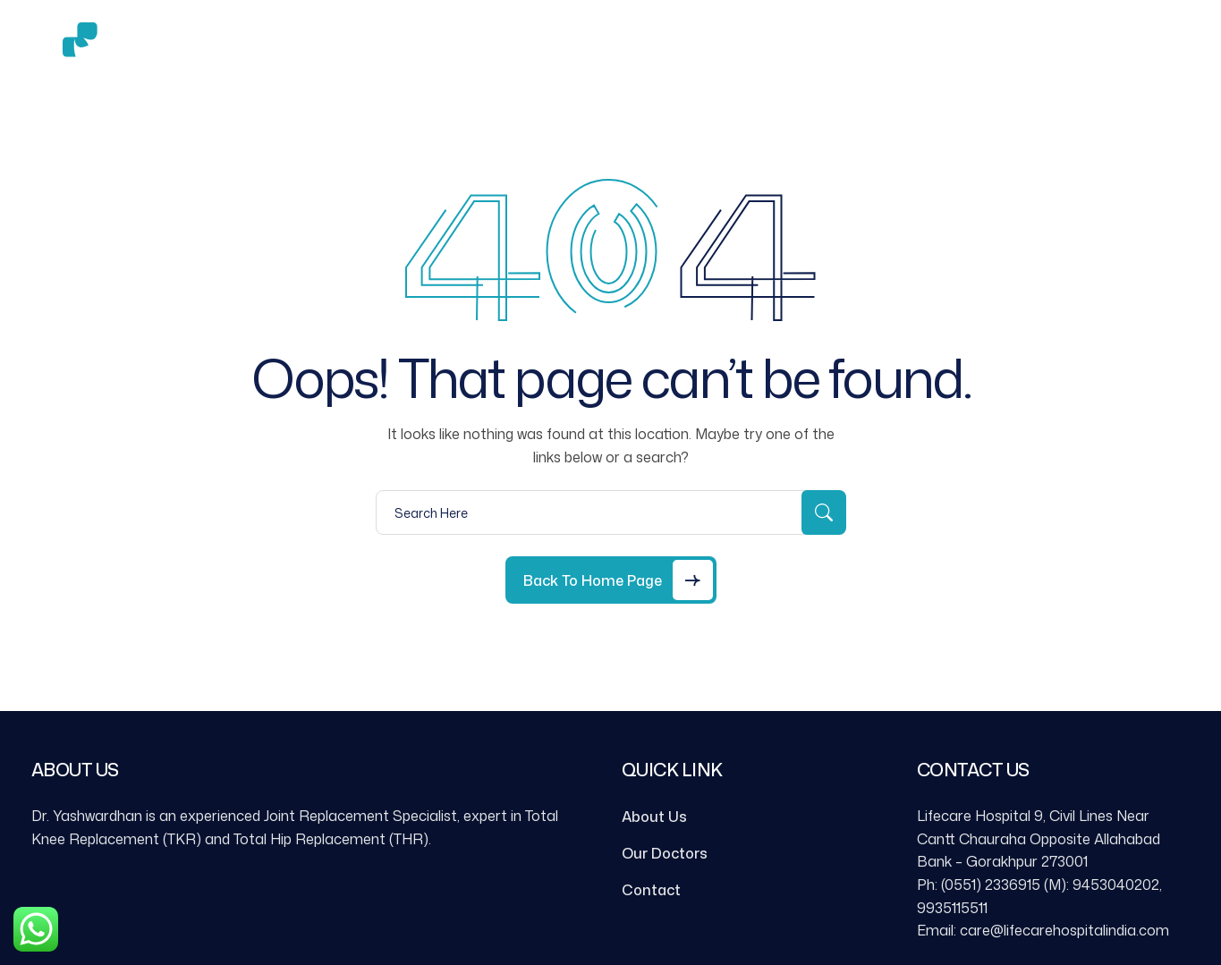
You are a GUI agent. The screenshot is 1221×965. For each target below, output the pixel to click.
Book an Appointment (840, 46)
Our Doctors (665, 853)
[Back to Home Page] (610, 580)
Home (328, 46)
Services (505, 46)
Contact (701, 46)
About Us (410, 46)
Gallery (611, 46)
